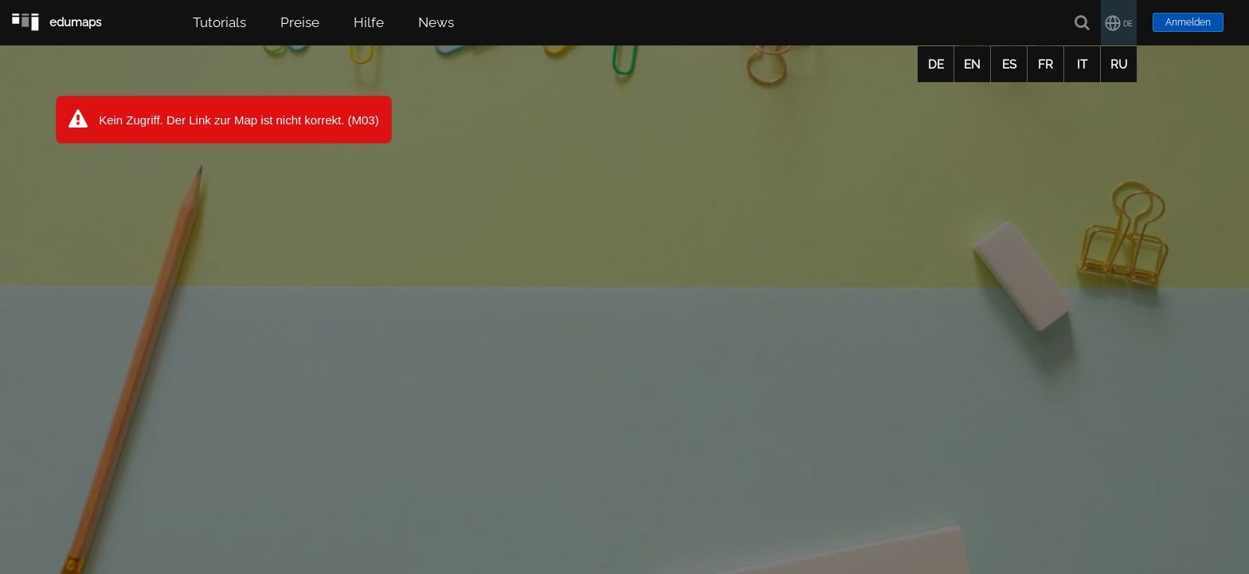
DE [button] (936, 64)
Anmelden (1188, 22)
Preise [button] (299, 22)
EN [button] (972, 64)
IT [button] (1082, 64)
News (436, 22)
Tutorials (219, 22)
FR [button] (1045, 64)
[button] (1119, 22)
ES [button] (1009, 64)
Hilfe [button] (369, 22)
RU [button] (1118, 64)
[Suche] (1083, 22)
